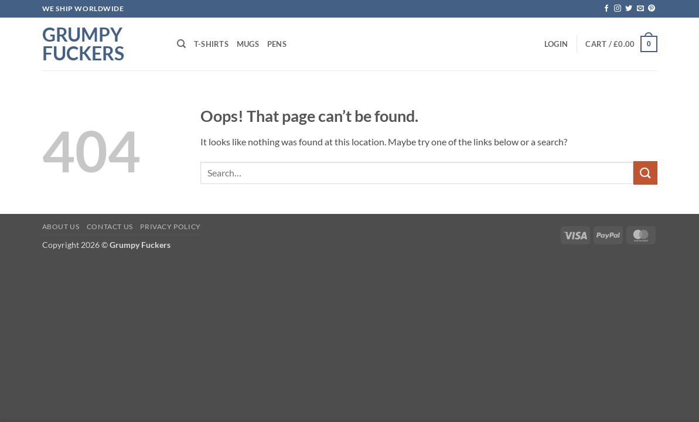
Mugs (248, 44)
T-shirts (211, 44)
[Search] (181, 44)
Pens (277, 44)
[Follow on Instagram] (617, 9)
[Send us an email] (640, 9)
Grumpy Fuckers (83, 44)
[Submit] (645, 172)
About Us (61, 226)
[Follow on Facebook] (606, 9)
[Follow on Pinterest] (651, 9)
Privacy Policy (170, 226)
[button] (556, 44)
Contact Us (110, 226)
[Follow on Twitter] (628, 9)
